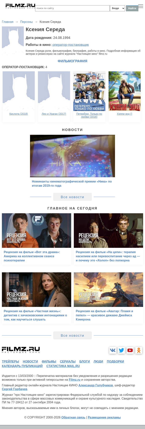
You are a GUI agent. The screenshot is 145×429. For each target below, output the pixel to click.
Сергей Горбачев (14, 389)
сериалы (68, 361)
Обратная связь (73, 417)
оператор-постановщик (70, 45)
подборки (115, 361)
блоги (84, 361)
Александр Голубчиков (95, 385)
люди (98, 361)
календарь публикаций (22, 366)
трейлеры (10, 361)
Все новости (72, 197)
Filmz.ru (74, 379)
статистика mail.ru (63, 366)
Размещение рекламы (104, 417)
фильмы (49, 361)
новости (30, 361)
